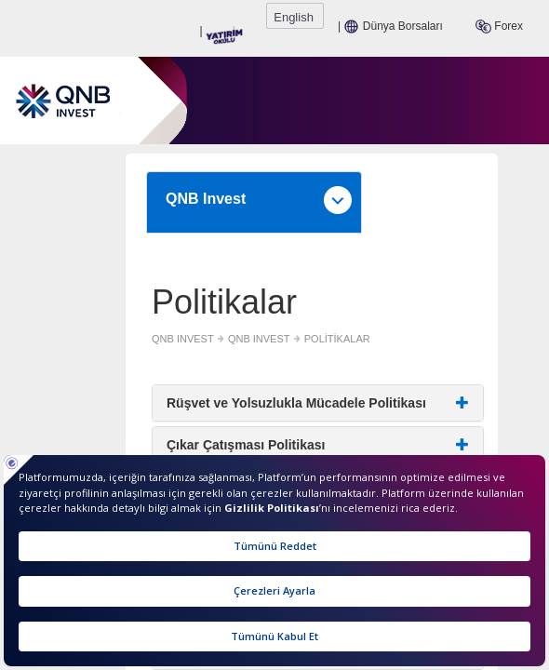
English (516, 16)
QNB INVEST (52, 331)
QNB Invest (279, 175)
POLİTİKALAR (206, 331)
